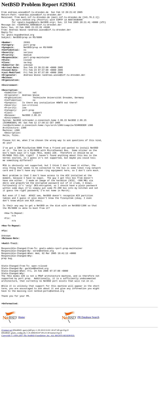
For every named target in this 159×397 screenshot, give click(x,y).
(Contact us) (6, 389)
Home (21, 376)
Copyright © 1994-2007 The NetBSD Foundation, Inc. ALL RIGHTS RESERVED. (38, 394)
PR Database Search (88, 376)
